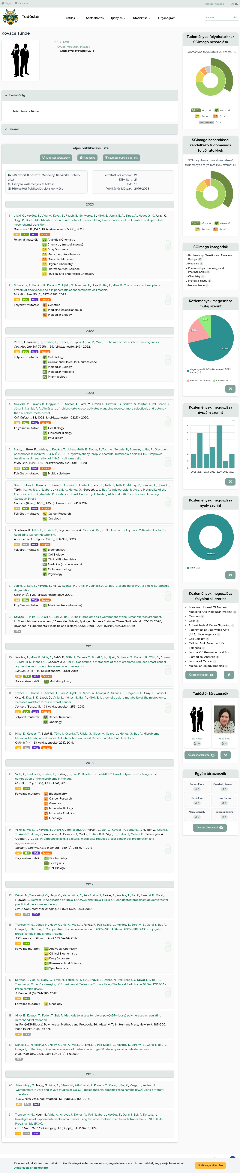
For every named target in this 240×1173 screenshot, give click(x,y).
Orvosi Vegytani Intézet (73, 46)
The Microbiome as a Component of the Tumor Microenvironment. (118, 617)
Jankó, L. (56, 485)
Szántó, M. (69, 585)
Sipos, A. (131, 215)
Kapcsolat (22, 3)
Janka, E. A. (116, 215)
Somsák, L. (137, 449)
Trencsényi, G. (76, 829)
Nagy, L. (19, 449)
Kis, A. (66, 895)
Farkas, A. (72, 980)
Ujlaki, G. (19, 215)
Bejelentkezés (214, 3)
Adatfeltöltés (95, 18)
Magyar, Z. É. (54, 404)
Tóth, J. (109, 485)
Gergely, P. (121, 449)
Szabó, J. (47, 489)
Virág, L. (58, 697)
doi (16, 234)
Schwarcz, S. (87, 215)
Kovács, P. (39, 285)
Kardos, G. (33, 774)
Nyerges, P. (82, 285)
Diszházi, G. (114, 404)
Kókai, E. (58, 215)
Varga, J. (135, 1085)
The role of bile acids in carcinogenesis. (133, 342)
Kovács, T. (33, 215)
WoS (34, 234)
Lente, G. (85, 485)
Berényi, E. (147, 895)
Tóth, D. (121, 485)
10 (200, 259)
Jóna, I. (18, 408)
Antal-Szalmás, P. (30, 834)
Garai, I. (161, 895)
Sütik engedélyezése (210, 1165)
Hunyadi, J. (22, 929)
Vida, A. (46, 215)
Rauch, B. (71, 215)
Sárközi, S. (129, 404)
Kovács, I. (33, 489)
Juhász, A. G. (99, 585)
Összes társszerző (201, 755)
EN (232, 4)
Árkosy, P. (133, 485)
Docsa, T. (95, 449)
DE (56, 42)
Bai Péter (197, 738)
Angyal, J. (95, 980)
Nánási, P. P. (33, 408)
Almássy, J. (49, 408)
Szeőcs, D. (118, 693)
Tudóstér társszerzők (56, 157)
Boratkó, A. (149, 485)
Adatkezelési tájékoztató (31, 1167)
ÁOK (66, 42)
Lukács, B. (38, 404)
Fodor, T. (48, 1015)
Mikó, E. (103, 215)
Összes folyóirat (201, 674)
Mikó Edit (224, 738)
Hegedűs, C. (147, 215)
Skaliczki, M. (22, 404)
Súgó (6, 3)
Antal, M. (83, 585)
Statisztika (142, 18)
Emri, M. (59, 980)
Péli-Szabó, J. (161, 404)
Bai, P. (30, 220)
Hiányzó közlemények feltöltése (31, 184)
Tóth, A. (107, 449)
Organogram (167, 18)
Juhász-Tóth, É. (77, 449)
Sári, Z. (18, 485)
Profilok (71, 18)
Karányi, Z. (103, 693)
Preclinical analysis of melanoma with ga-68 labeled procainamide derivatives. (97, 1049)
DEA (25, 234)
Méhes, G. (75, 489)
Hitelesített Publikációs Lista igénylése (35, 188)
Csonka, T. (71, 485)
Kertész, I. (37, 900)
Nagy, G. (55, 895)
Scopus (45, 234)
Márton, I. (144, 404)
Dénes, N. (21, 895)
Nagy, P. (19, 220)
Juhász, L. (44, 449)
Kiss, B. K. (61, 489)
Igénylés (118, 18)
